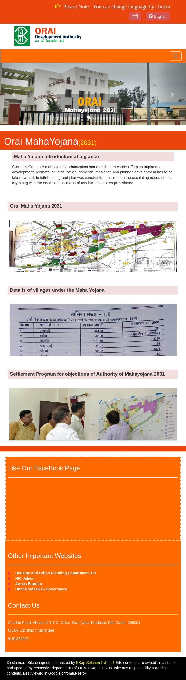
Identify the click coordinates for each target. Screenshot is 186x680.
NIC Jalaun (24, 578)
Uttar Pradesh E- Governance (40, 589)
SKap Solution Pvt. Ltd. (95, 662)
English (157, 16)
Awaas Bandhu (27, 584)
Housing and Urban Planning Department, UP (54, 573)
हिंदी (135, 16)
